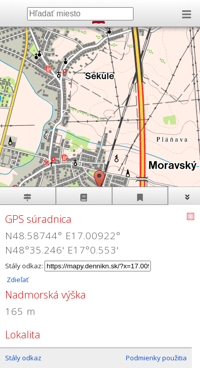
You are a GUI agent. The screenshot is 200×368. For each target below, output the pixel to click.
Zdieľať (17, 279)
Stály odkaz (23, 357)
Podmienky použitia (156, 357)
